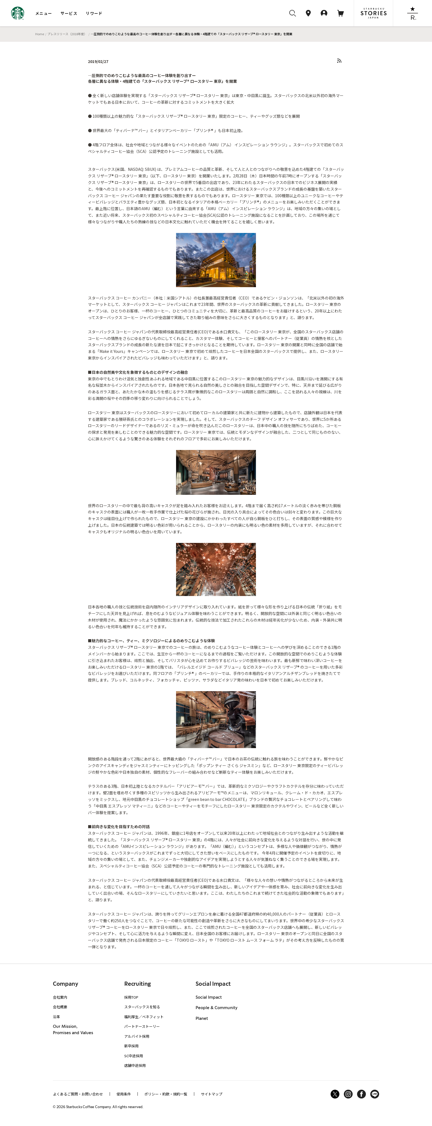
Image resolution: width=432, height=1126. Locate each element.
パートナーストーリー (142, 1026)
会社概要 (60, 1006)
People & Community (216, 1008)
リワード (94, 13)
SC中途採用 (133, 1055)
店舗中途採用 (135, 1065)
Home (39, 34)
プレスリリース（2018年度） (67, 34)
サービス (69, 13)
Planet (202, 1019)
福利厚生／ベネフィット (144, 1016)
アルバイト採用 (136, 1036)
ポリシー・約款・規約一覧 (165, 1094)
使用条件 (124, 1094)
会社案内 (60, 997)
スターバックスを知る (142, 1006)
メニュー (43, 13)
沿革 (56, 1016)
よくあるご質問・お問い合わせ (78, 1094)
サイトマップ (211, 1094)
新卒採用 (131, 1045)
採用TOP (131, 997)
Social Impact (209, 997)
